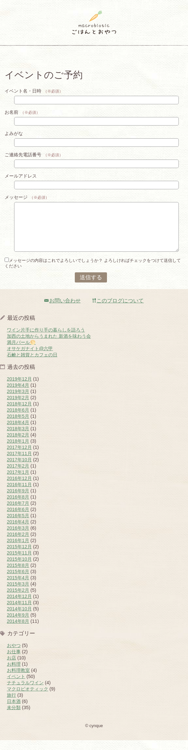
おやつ (14, 655)
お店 (11, 667)
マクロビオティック (27, 698)
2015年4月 (18, 587)
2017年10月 (19, 469)
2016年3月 (18, 537)
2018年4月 (18, 432)
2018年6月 (18, 419)
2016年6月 (18, 519)
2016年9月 (18, 500)
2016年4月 (18, 531)
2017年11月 (19, 463)
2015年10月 (19, 568)
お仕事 (14, 661)
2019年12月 (19, 388)
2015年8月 (18, 575)
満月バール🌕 (21, 352)
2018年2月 (18, 444)
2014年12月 (19, 606)
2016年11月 (19, 494)
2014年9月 (18, 624)
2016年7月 (18, 513)
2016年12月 (19, 488)
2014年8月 (18, 631)
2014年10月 (19, 618)
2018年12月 (19, 413)
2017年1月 (18, 482)
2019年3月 (18, 401)
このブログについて (118, 310)
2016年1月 (18, 550)
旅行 (11, 704)
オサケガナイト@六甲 (30, 358)
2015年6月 (18, 581)
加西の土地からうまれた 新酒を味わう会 (49, 346)
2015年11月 (19, 562)
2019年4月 (18, 395)
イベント (16, 686)
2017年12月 (19, 457)
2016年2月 (18, 544)
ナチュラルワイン (25, 692)
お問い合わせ (62, 310)
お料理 (14, 673)
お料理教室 (18, 680)
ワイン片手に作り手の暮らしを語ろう (46, 339)
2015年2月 (18, 600)
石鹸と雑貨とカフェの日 (32, 364)
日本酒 (14, 711)
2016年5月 (18, 525)
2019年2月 (18, 407)
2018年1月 (18, 450)
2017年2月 (18, 475)
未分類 (14, 717)
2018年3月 (18, 438)
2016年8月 (18, 506)
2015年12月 (19, 556)
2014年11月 (19, 612)
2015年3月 (18, 593)
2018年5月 (18, 426)
